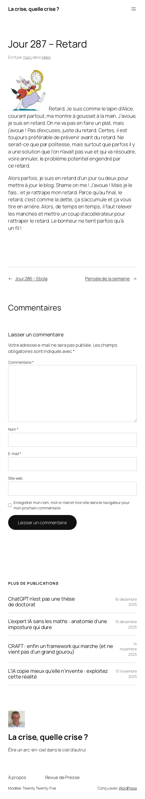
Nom (13, 429)
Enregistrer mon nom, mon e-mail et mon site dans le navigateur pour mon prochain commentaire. (71, 505)
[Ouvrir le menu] (133, 9)
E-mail (14, 453)
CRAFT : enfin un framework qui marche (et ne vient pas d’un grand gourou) (60, 649)
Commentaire (21, 362)
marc (27, 57)
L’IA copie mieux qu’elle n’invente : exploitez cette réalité (58, 674)
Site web (15, 478)
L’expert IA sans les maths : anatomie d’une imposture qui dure (57, 624)
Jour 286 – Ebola (31, 278)
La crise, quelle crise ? (33, 8)
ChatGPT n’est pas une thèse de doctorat (41, 601)
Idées (46, 57)
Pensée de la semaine (107, 278)
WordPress (128, 788)
